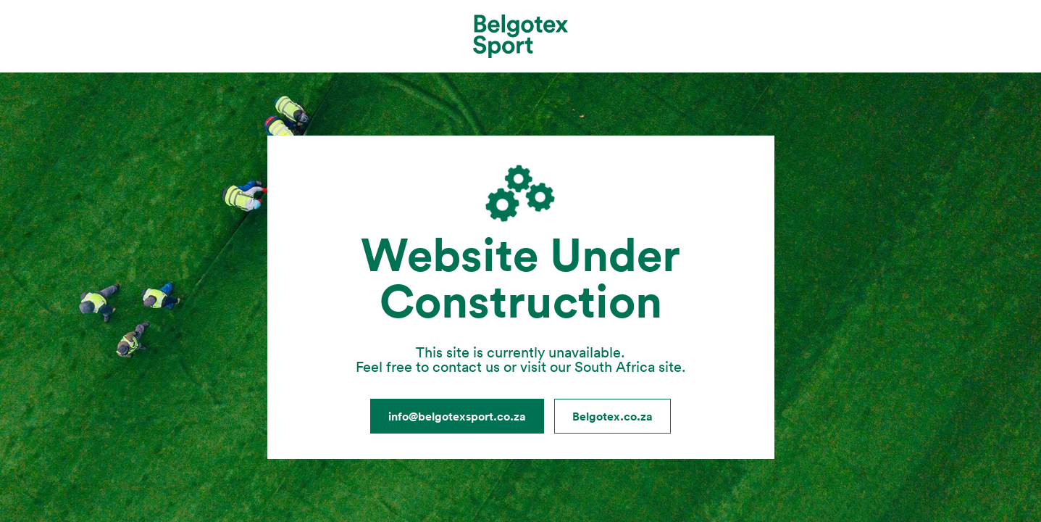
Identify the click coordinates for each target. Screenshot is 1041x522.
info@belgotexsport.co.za (457, 416)
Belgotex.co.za (612, 416)
